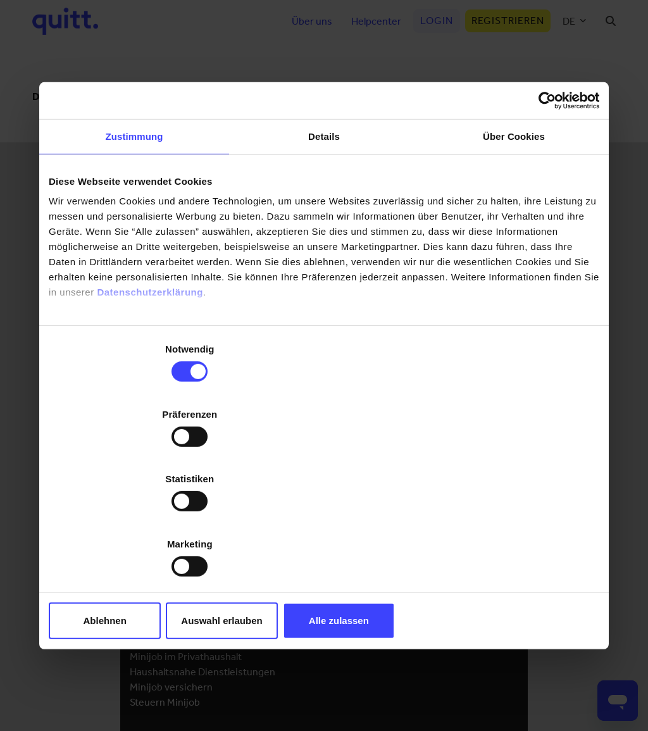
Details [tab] (324, 234)
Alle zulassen (509, 523)
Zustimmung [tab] (134, 234)
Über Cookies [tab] (514, 234)
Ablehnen (138, 523)
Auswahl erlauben (324, 523)
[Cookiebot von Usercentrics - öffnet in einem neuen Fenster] (544, 198)
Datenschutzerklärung (150, 390)
